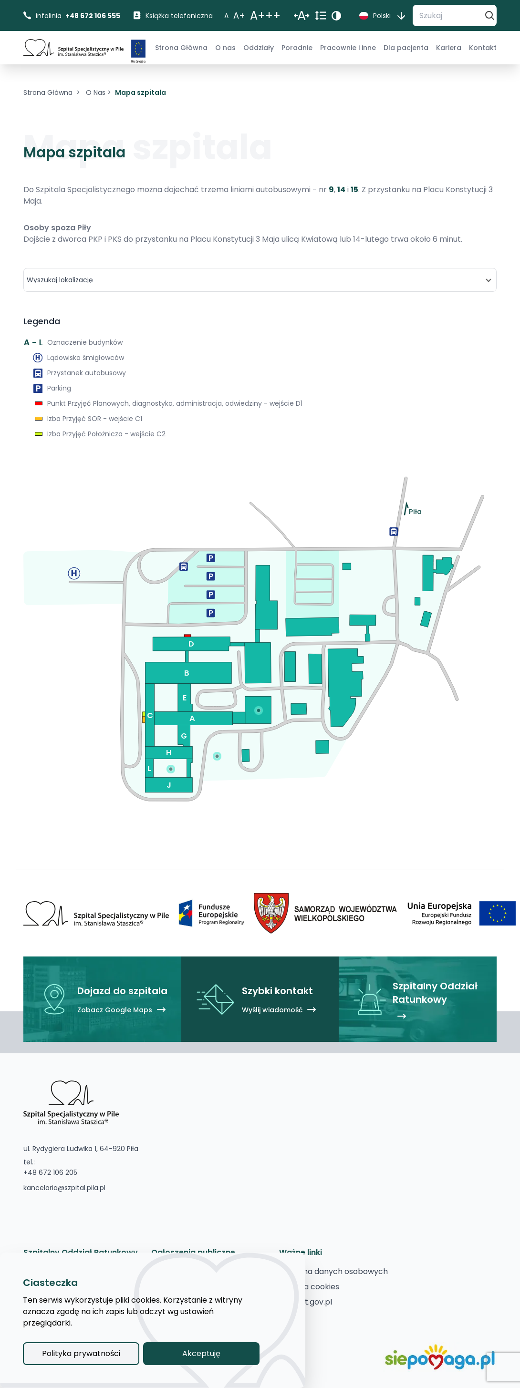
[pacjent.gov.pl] (305, 1302)
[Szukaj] (448, 15)
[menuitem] (181, 47)
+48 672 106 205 (50, 1172)
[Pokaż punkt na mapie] (258, 710)
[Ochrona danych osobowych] (333, 1271)
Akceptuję (201, 1353)
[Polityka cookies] (309, 1287)
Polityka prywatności (81, 1353)
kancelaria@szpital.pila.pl (64, 1188)
